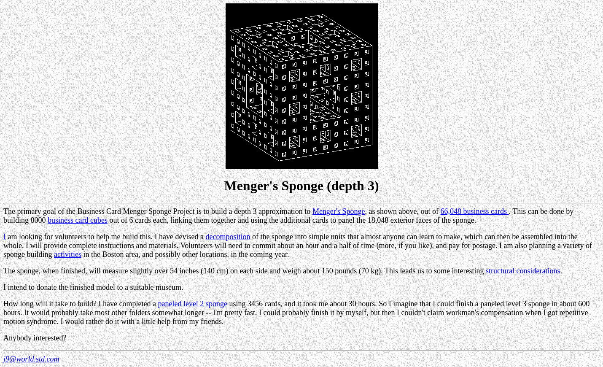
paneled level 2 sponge (192, 304)
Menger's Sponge (338, 211)
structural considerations (523, 271)
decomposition (227, 236)
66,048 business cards (475, 211)
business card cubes (78, 220)
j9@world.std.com (31, 359)
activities (67, 254)
